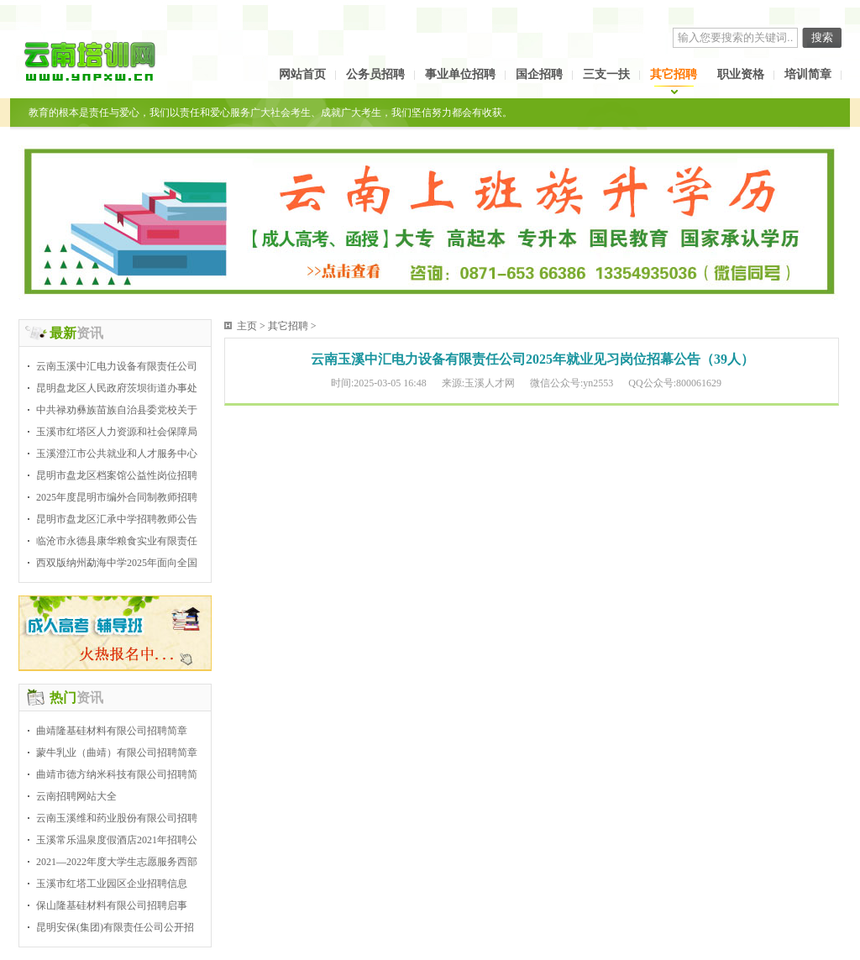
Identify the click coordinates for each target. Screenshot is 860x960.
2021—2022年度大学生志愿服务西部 (116, 862)
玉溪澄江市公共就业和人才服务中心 (116, 453)
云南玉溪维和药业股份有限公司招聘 (116, 818)
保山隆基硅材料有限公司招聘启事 (111, 905)
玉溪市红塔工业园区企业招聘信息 (111, 883)
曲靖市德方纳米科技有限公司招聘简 (116, 774)
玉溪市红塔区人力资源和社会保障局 (116, 432)
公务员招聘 (375, 74)
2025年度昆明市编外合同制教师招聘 (116, 497)
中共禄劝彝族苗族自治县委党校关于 (116, 410)
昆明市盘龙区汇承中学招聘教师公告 (116, 519)
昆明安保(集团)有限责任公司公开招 (115, 927)
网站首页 (302, 74)
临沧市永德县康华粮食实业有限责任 (116, 541)
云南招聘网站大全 (76, 796)
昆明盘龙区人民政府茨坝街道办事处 (116, 388)
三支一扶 (606, 74)
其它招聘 (673, 74)
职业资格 (740, 74)
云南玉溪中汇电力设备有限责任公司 (116, 366)
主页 (247, 326)
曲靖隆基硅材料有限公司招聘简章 (111, 731)
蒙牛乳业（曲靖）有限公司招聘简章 (116, 752)
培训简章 (807, 74)
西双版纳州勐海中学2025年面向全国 (116, 563)
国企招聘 (539, 74)
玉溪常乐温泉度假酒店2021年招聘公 (116, 840)
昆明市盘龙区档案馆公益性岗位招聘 (116, 475)
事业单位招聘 (460, 74)
